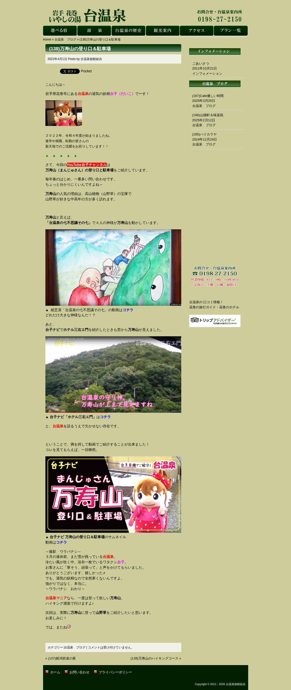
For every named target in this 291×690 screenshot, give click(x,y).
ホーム (55, 672)
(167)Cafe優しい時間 (208, 96)
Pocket (86, 71)
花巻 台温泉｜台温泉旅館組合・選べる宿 (60, 31)
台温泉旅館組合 (91, 59)
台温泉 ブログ (65, 39)
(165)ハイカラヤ (204, 134)
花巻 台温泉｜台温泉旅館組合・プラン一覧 (231, 31)
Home (47, 39)
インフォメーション (207, 73)
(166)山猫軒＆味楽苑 (207, 115)
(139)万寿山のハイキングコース (154, 658)
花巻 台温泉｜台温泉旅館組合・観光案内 (162, 31)
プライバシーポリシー (115, 672)
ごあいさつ (200, 63)
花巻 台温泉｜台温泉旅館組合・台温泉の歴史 (128, 31)
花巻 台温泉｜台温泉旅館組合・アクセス (196, 31)
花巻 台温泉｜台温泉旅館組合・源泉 (94, 31)
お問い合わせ (79, 672)
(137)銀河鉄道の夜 (62, 658)
